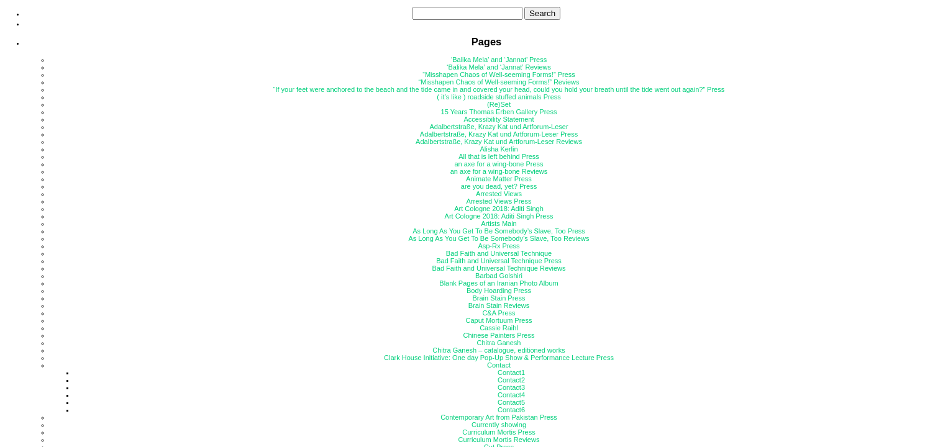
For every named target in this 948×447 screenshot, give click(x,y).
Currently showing (499, 424)
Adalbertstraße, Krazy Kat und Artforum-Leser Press (499, 134)
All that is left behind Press (498, 156)
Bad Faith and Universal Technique (499, 253)
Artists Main (498, 223)
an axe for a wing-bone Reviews (499, 171)
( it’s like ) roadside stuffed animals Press (499, 97)
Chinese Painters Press (499, 335)
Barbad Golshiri (498, 275)
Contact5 (511, 402)
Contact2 (511, 380)
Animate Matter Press (499, 179)
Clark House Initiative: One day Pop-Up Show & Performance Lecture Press (499, 357)
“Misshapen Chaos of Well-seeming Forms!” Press (498, 74)
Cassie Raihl (499, 328)
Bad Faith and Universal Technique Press (499, 260)
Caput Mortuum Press (499, 320)
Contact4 (511, 395)
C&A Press (498, 313)
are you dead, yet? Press (499, 186)
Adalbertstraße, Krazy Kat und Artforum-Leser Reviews (499, 141)
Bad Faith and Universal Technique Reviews (498, 268)
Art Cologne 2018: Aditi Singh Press (499, 216)
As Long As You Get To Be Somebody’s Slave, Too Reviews (498, 238)
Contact (499, 365)
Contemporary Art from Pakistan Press (498, 417)
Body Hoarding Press (499, 290)
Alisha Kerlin (498, 149)
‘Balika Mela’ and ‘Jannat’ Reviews (499, 67)
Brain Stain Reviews (498, 305)
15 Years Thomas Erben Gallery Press (499, 111)
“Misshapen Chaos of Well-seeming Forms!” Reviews (499, 82)
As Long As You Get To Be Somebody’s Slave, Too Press (498, 231)
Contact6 (511, 409)
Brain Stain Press (499, 298)
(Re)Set (499, 104)
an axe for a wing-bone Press (498, 164)
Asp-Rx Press (498, 246)
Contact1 (511, 372)
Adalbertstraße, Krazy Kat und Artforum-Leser (498, 126)
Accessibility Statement (498, 119)
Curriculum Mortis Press (498, 432)
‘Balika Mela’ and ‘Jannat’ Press (499, 59)
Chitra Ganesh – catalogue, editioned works (498, 350)
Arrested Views (499, 193)
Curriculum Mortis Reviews (499, 439)
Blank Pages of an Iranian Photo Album (498, 283)
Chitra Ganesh (499, 342)
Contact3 (511, 387)
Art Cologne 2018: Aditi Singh (499, 208)
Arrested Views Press (499, 201)
